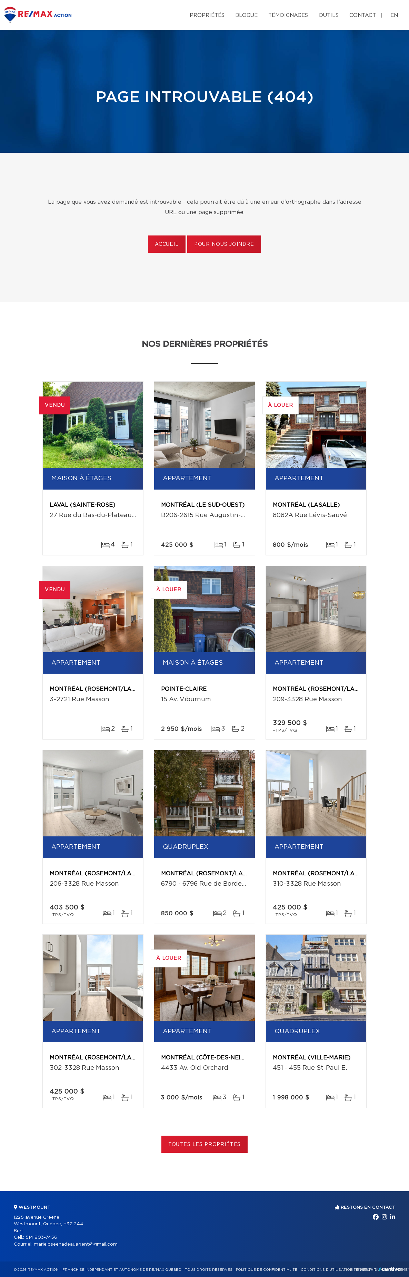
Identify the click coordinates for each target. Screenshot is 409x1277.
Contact (362, 15)
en (394, 15)
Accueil (167, 244)
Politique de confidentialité (266, 1269)
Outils (329, 15)
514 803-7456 (41, 1237)
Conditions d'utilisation (327, 1269)
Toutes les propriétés (204, 1144)
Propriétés (207, 15)
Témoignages (288, 15)
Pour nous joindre (224, 244)
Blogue (246, 15)
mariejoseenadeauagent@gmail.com (76, 1244)
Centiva (390, 1269)
